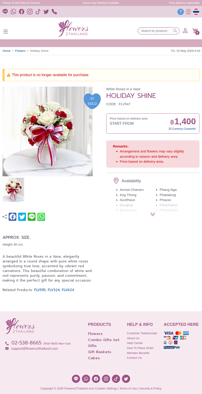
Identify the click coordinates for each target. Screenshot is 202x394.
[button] (195, 30)
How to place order (140, 348)
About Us (133, 338)
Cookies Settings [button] (106, 388)
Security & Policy (150, 388)
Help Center (135, 343)
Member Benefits (138, 353)
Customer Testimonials (142, 333)
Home (6, 50)
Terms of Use (128, 388)
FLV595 (39, 289)
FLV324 (54, 289)
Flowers (20, 50)
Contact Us (134, 357)
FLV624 (68, 289)
